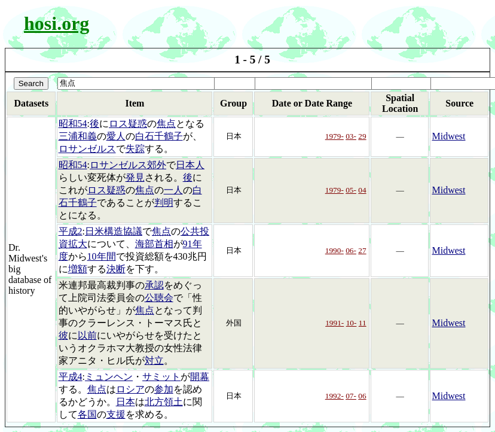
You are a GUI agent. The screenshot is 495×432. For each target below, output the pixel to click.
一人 (173, 190)
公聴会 (159, 298)
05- (351, 189)
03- (351, 136)
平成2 (70, 231)
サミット (161, 377)
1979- (334, 136)
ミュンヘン (109, 377)
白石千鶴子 (159, 136)
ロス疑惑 (128, 123)
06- (351, 250)
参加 (163, 389)
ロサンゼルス (87, 149)
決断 (116, 269)
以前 (87, 335)
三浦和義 (78, 136)
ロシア (130, 389)
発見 (135, 177)
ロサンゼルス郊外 (128, 165)
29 (362, 136)
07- (351, 395)
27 (362, 250)
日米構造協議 (113, 231)
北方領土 (164, 402)
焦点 (166, 123)
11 (362, 322)
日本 (125, 402)
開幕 (199, 377)
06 (362, 395)
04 (362, 189)
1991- (334, 322)
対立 (154, 360)
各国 (87, 414)
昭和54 (73, 123)
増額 (77, 269)
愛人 (116, 136)
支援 (116, 414)
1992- (334, 395)
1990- (334, 250)
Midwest (448, 136)
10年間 (101, 256)
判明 (163, 202)
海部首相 (154, 244)
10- (351, 322)
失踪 (135, 149)
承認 (154, 285)
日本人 (190, 165)
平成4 (70, 377)
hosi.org (56, 23)
